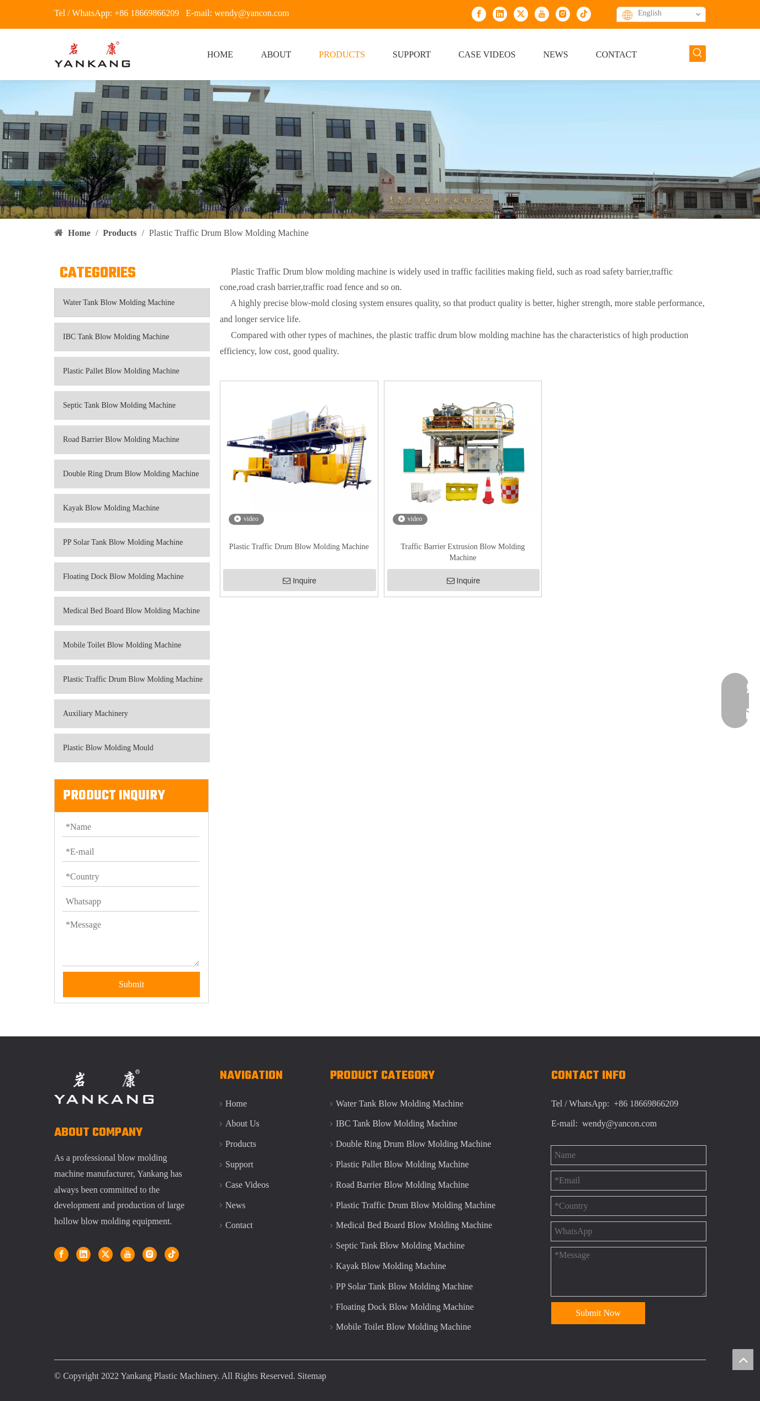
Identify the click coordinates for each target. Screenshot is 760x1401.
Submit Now (598, 1313)
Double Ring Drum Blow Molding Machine (131, 474)
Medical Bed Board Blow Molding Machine (131, 611)
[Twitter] (521, 14)
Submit (131, 984)
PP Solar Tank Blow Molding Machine (123, 542)
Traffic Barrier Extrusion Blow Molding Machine (463, 552)
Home (236, 1103)
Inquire (299, 580)
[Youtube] (542, 14)
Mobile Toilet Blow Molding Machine (122, 645)
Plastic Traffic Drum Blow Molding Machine (133, 679)
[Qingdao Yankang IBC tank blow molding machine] (380, 149)
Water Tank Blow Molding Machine (119, 302)
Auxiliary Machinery (95, 713)
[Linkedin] (500, 14)
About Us (242, 1123)
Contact (239, 1225)
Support (239, 1164)
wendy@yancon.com (251, 13)
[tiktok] (584, 14)
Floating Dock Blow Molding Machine (123, 576)
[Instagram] (563, 14)
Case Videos (247, 1184)
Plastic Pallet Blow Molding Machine (121, 371)
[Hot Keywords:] (697, 53)
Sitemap (311, 1376)
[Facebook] (479, 14)
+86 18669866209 (146, 13)
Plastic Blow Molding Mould (108, 748)
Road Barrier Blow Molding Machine (121, 439)
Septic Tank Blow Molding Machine (119, 405)
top (742, 1359)
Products (240, 1144)
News (235, 1205)
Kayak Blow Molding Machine (111, 508)
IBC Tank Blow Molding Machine (116, 337)
